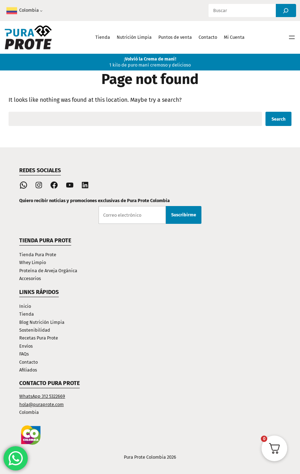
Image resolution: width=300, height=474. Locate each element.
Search (278, 119)
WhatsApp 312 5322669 (42, 396)
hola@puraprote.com (41, 404)
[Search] (286, 10)
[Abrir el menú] (292, 37)
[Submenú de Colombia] (41, 10)
